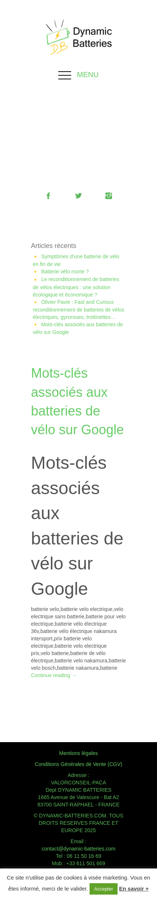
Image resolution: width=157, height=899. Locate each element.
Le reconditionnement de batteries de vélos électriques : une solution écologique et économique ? (76, 286)
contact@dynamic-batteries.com (78, 849)
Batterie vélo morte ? (65, 271)
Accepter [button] (103, 889)
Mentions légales (78, 753)
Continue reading (54, 675)
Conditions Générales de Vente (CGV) (78, 764)
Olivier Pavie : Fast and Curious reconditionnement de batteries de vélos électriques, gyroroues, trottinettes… (78, 309)
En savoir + (134, 888)
